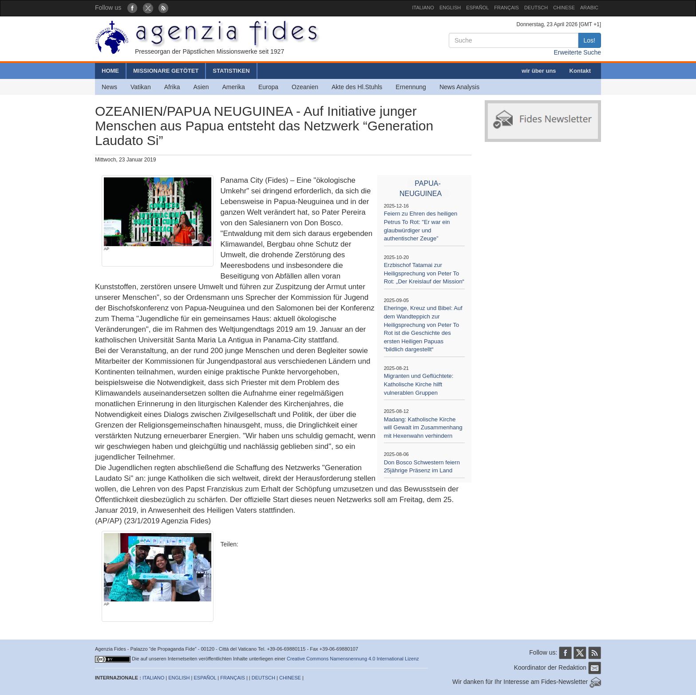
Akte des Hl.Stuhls (357, 86)
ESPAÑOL (477, 7)
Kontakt (580, 70)
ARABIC (589, 7)
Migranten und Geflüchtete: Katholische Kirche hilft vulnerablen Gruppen (419, 384)
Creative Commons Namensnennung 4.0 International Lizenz (353, 658)
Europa (268, 86)
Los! (589, 40)
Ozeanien (305, 86)
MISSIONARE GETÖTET (165, 70)
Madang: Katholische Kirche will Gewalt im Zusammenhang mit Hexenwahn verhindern (423, 427)
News (109, 86)
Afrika (172, 86)
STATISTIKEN (231, 70)
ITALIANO (423, 7)
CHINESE (564, 7)
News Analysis (459, 86)
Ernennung (410, 86)
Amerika (233, 86)
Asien (201, 86)
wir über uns (539, 70)
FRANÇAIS (506, 7)
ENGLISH (450, 7)
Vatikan (140, 86)
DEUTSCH (536, 7)
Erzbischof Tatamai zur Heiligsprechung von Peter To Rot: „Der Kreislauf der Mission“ (424, 273)
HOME (110, 70)
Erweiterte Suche (577, 52)
